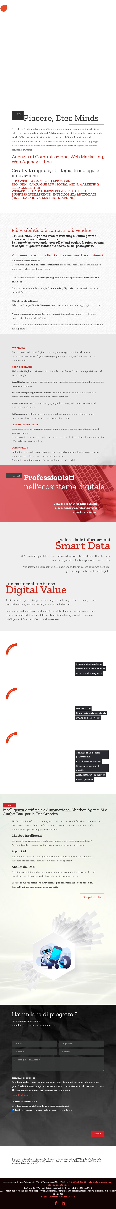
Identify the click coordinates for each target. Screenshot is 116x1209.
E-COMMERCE (39, 181)
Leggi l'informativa (22, 1095)
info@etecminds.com (100, 1182)
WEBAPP (18, 191)
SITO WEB (19, 181)
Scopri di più (92, 897)
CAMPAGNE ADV (41, 184)
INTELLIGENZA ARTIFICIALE (74, 194)
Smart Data (82, 545)
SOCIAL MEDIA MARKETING (77, 184)
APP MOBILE (62, 181)
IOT (85, 191)
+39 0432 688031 (77, 1182)
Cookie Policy (67, 1196)
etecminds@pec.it (58, 1184)
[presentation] (35, 1125)
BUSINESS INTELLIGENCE (31, 194)
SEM (23, 184)
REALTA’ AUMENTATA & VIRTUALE (53, 191)
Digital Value (36, 589)
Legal (44, 1196)
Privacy (53, 1196)
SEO (15, 184)
